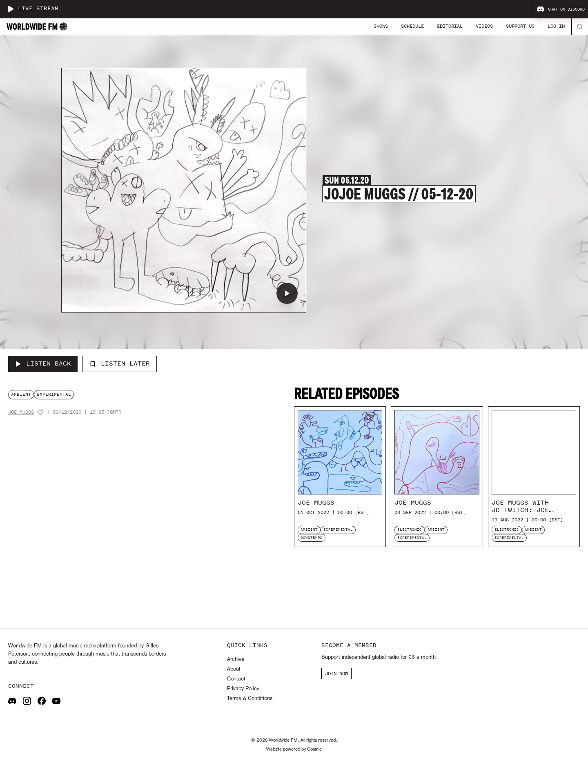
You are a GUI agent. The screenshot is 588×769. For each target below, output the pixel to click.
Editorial (450, 26)
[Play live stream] (11, 9)
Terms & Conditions (249, 698)
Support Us (520, 26)
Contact (236, 679)
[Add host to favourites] (40, 412)
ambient (21, 394)
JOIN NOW (336, 673)
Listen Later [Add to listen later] (119, 363)
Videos (484, 26)
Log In (556, 26)
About (234, 669)
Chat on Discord (561, 9)
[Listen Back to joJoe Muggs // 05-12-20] (43, 364)
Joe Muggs (21, 412)
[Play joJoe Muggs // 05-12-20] (287, 293)
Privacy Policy (243, 689)
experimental (54, 394)
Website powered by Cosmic (294, 749)
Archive (235, 659)
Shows (381, 26)
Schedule (412, 26)
